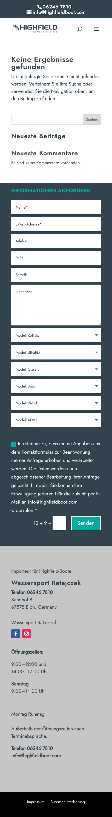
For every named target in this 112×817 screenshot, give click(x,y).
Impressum (36, 802)
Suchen (92, 119)
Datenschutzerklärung (68, 802)
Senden (86, 523)
